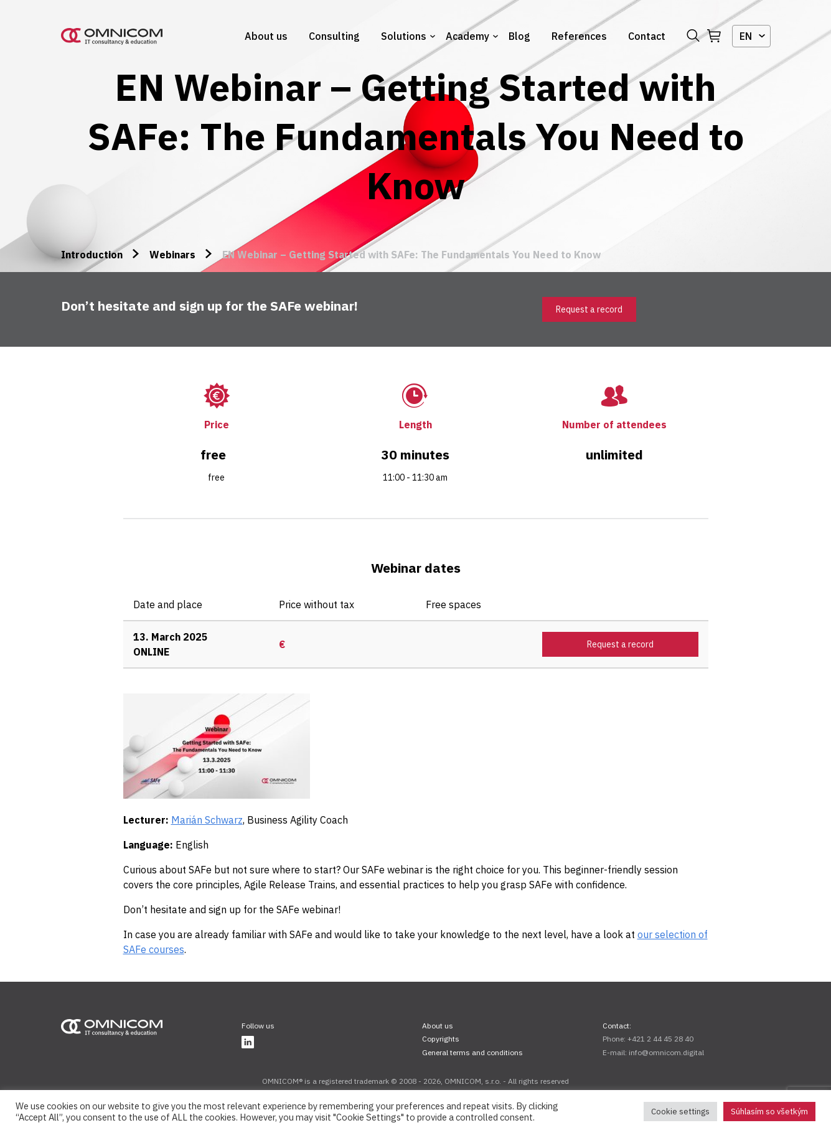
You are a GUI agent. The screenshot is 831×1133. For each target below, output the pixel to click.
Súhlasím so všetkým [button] (769, 1111)
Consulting (334, 36)
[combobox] (751, 36)
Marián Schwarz (207, 820)
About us (266, 36)
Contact (646, 36)
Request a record (589, 309)
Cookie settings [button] (680, 1111)
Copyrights (440, 1038)
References (579, 36)
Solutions (403, 36)
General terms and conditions (472, 1052)
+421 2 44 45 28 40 (660, 1038)
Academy (467, 36)
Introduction (92, 254)
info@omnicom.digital (666, 1052)
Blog (519, 36)
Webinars (172, 254)
